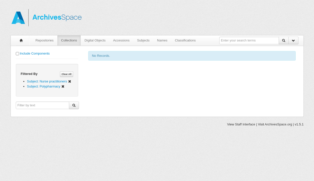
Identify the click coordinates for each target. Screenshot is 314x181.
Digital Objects (95, 40)
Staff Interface (245, 124)
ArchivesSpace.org (278, 124)
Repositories (45, 40)
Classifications (185, 40)
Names (162, 40)
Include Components (35, 53)
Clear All (66, 74)
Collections (69, 40)
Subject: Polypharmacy (46, 86)
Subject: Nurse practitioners (49, 81)
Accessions (121, 40)
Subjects (143, 40)
